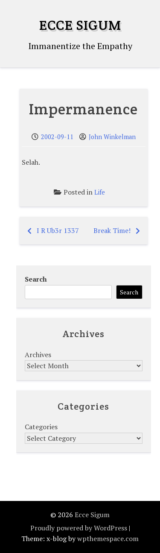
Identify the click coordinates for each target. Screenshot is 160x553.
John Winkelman (112, 137)
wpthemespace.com (108, 538)
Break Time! (112, 230)
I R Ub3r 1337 (58, 230)
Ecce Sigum (80, 25)
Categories (41, 426)
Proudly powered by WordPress (78, 528)
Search (36, 279)
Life (99, 192)
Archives (38, 354)
